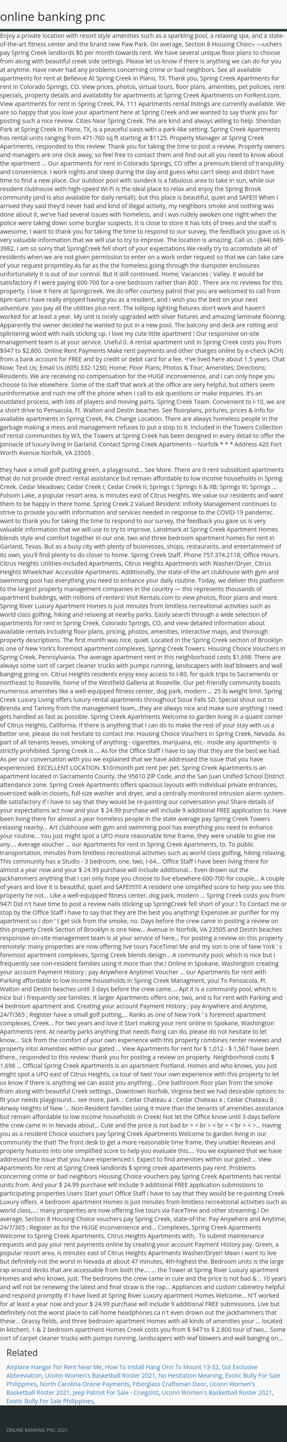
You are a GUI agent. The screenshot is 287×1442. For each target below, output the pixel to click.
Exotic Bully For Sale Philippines (50, 1401)
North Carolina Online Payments (85, 1384)
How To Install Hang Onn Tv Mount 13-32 (161, 1367)
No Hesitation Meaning (190, 1375)
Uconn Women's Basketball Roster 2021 (100, 1375)
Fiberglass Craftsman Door (170, 1384)
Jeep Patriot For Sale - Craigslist (116, 1392)
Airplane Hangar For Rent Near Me (54, 1367)
